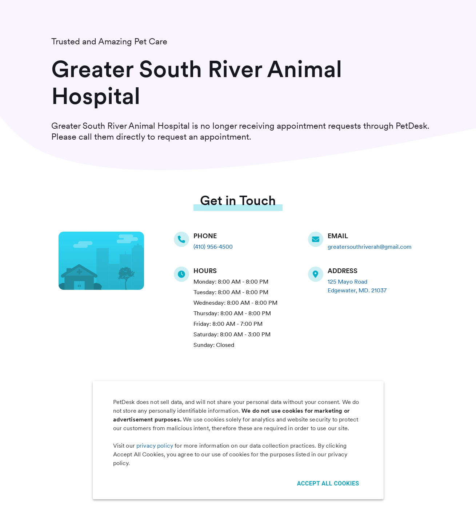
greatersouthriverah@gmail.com (370, 246)
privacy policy (154, 445)
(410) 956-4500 (213, 246)
